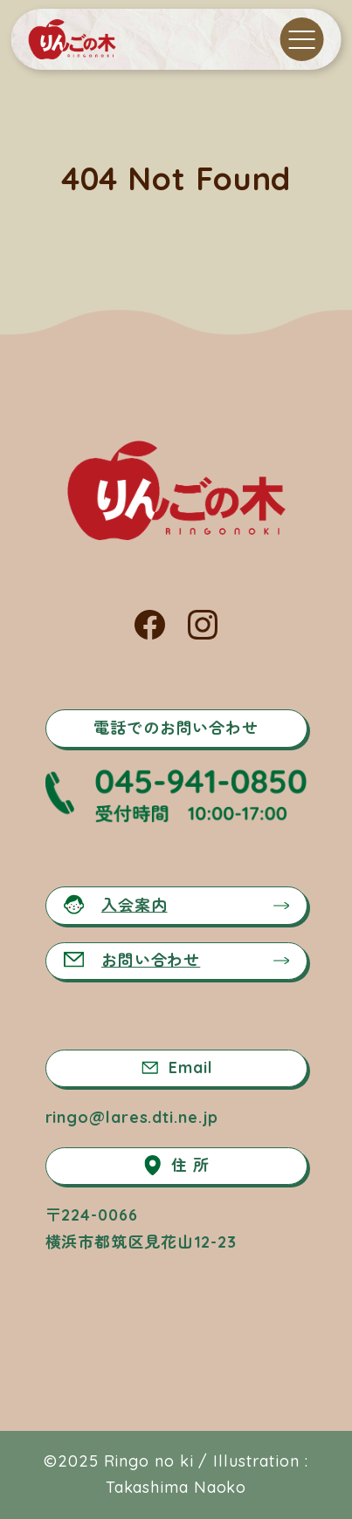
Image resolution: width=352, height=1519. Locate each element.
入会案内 (116, 904)
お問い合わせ (132, 959)
